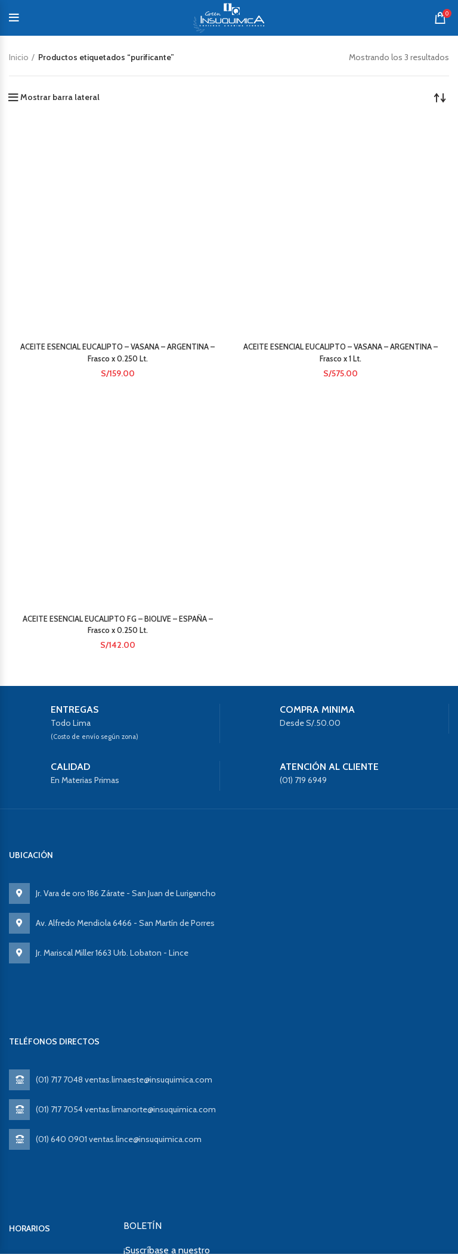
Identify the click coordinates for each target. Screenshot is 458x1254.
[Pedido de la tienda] (440, 97)
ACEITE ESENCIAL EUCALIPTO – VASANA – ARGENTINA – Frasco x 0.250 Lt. (118, 216)
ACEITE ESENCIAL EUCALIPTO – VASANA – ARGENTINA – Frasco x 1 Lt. (341, 216)
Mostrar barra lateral (60, 97)
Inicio (19, 57)
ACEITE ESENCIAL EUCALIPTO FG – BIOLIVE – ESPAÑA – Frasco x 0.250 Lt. (117, 364)
